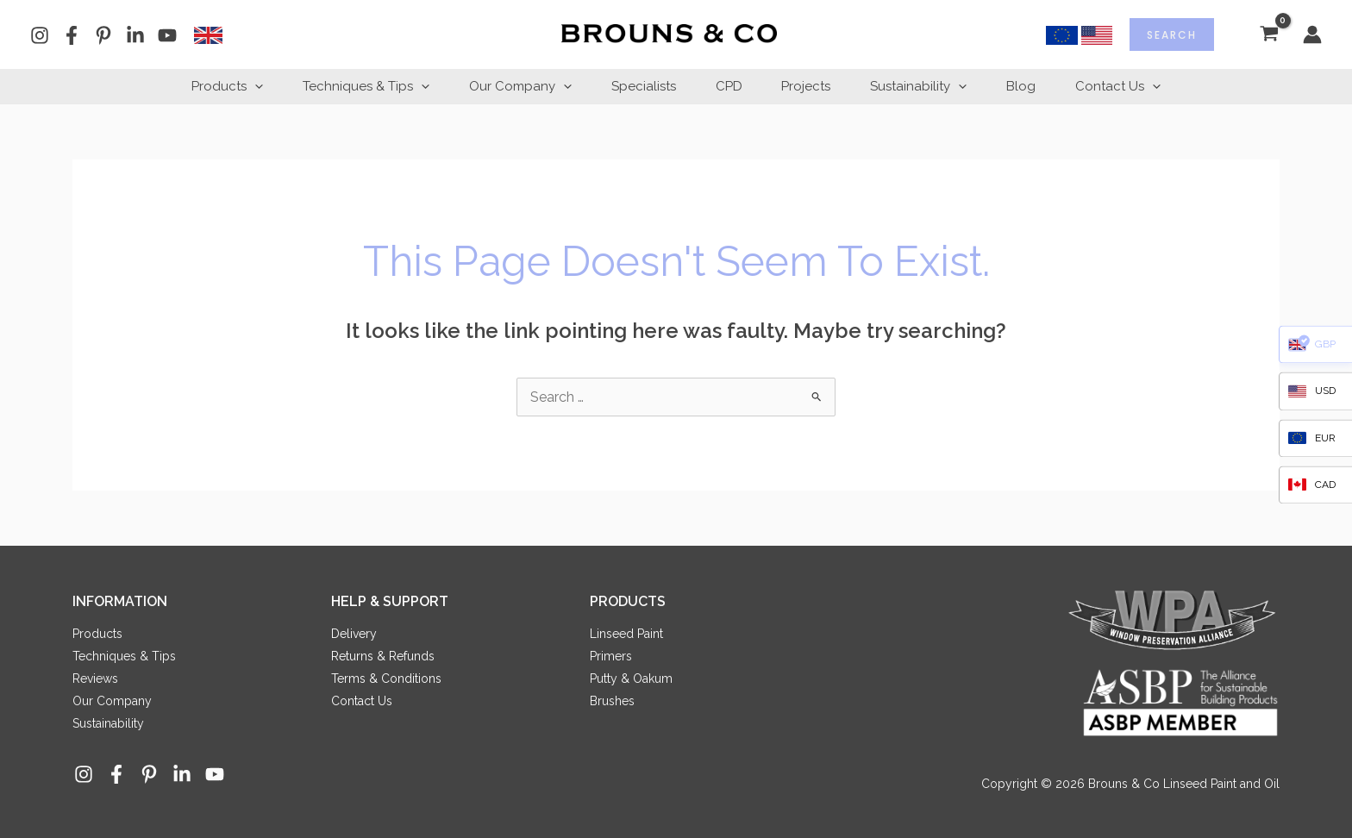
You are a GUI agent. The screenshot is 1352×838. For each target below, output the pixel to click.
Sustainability (926, 86)
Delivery (354, 634)
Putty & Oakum (631, 678)
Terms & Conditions (386, 678)
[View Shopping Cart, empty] (1269, 35)
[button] (241, 86)
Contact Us (1132, 86)
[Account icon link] (1312, 34)
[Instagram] (39, 35)
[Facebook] (71, 35)
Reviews (95, 678)
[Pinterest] (103, 35)
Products (213, 86)
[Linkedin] (135, 35)
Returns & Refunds (383, 656)
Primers (611, 656)
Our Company (513, 86)
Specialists (640, 86)
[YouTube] (167, 35)
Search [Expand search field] (1172, 35)
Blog (1032, 86)
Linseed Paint (626, 634)
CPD (729, 86)
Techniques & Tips (355, 86)
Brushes (612, 701)
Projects (810, 86)
